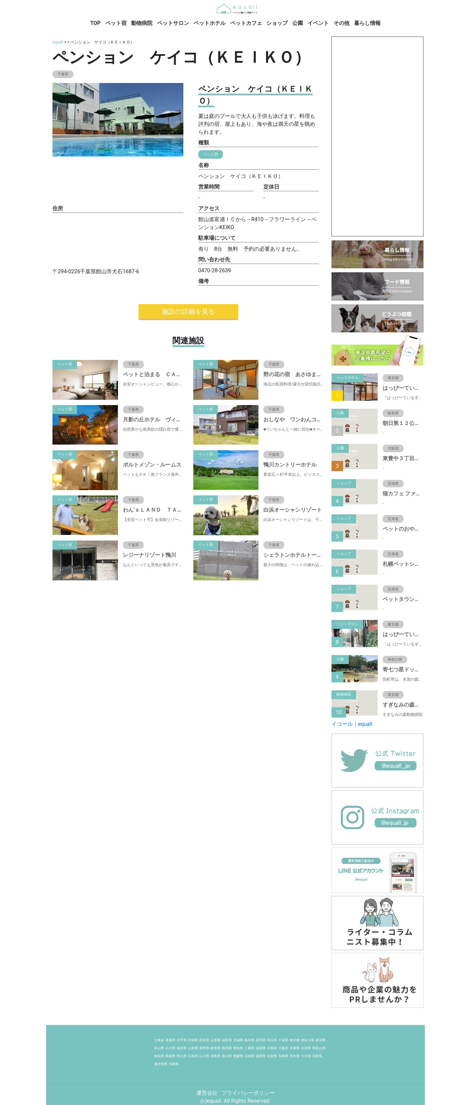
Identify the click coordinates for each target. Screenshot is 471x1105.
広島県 (193, 1056)
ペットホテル (210, 23)
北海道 (159, 1040)
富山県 (159, 1048)
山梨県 (193, 1048)
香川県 (227, 1056)
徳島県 (216, 1056)
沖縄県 (174, 1064)
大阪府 (283, 1048)
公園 (297, 23)
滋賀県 (261, 1048)
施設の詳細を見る (188, 311)
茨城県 (238, 1040)
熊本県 (295, 1056)
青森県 (170, 1040)
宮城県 (193, 1040)
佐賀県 (272, 1056)
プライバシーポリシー (248, 1093)
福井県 (182, 1048)
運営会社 (207, 1093)
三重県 (249, 1048)
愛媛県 (238, 1056)
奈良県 (306, 1048)
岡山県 (182, 1056)
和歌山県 (319, 1048)
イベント (318, 23)
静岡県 (227, 1048)
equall (57, 42)
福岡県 (261, 1056)
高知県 (249, 1056)
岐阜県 (216, 1048)
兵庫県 (295, 1048)
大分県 (306, 1056)
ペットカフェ (246, 23)
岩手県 (182, 1040)
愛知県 (238, 1048)
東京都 (295, 1040)
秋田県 (204, 1040)
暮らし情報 (367, 23)
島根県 (170, 1056)
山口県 (204, 1056)
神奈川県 (307, 1040)
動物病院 (141, 23)
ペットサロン (173, 23)
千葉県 (283, 1040)
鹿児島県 (160, 1064)
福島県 (227, 1040)
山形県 (216, 1040)
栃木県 (249, 1040)
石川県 (170, 1048)
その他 (341, 23)
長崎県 (283, 1056)
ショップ (277, 23)
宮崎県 (317, 1056)
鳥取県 (159, 1056)
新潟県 (321, 1040)
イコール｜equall (351, 724)
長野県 (204, 1048)
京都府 (272, 1048)
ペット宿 (116, 23)
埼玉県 (272, 1040)
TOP (95, 23)
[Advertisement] (377, 136)
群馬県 (261, 1040)
